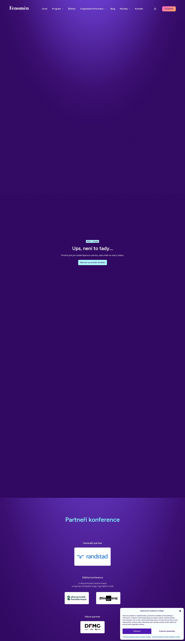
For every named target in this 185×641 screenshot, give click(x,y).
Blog (113, 8)
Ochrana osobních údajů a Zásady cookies (137, 637)
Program (58, 8)
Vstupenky (169, 9)
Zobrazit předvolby (167, 631)
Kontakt (139, 8)
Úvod (44, 8)
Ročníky (125, 8)
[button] (180, 611)
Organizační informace (93, 8)
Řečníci (71, 8)
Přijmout (137, 631)
